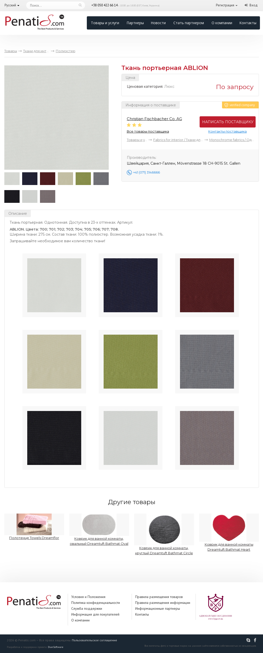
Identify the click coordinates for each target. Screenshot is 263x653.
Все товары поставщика (148, 131)
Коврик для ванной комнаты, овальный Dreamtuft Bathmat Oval (99, 530)
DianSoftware (55, 647)
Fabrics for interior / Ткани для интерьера (178, 140)
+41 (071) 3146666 (146, 172)
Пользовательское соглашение (94, 640)
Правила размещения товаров (159, 596)
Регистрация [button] (225, 5)
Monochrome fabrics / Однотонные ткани (232, 140)
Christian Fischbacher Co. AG (154, 118)
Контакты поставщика (227, 131)
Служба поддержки (86, 608)
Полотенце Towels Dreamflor (34, 527)
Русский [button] (10, 5)
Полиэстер (65, 51)
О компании (222, 22)
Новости (158, 22)
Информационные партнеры (157, 608)
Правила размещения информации (162, 602)
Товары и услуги (105, 22)
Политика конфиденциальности (95, 602)
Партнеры (135, 22)
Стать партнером (188, 22)
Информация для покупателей (95, 614)
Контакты (247, 22)
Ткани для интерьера (36, 51)
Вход (254, 5)
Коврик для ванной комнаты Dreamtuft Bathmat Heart (229, 532)
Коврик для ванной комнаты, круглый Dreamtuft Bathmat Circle (164, 534)
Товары (10, 51)
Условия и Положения (88, 596)
